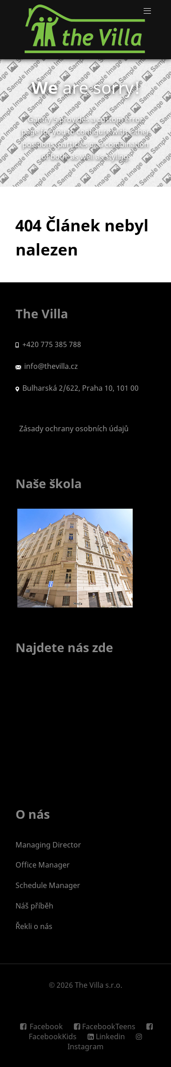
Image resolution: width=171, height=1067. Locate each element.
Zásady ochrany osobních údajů (72, 429)
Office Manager (43, 865)
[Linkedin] (107, 1036)
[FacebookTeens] (105, 1026)
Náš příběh (34, 906)
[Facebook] (43, 1026)
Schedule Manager (48, 885)
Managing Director (48, 845)
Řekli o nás (34, 926)
